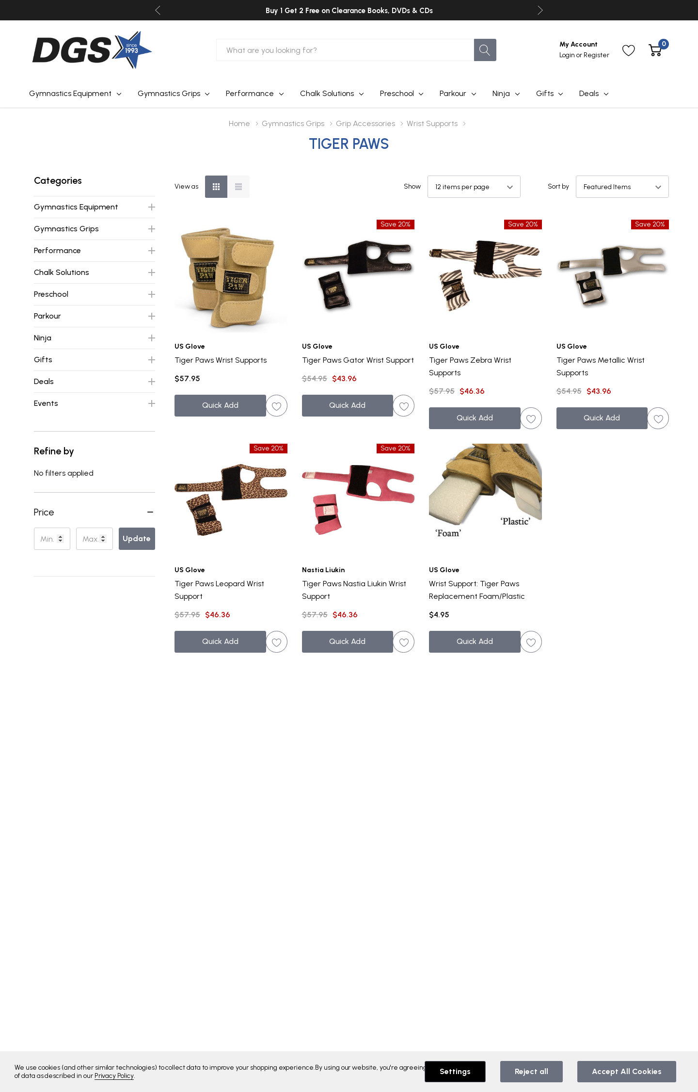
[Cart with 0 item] (655, 50)
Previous (158, 10)
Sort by (558, 186)
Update (137, 538)
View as (186, 186)
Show (412, 186)
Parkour (453, 93)
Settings (455, 1071)
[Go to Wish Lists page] (628, 50)
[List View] (238, 187)
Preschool (397, 93)
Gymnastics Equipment (70, 93)
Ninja (501, 93)
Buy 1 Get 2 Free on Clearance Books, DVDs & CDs (349, 10)
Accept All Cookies (627, 1071)
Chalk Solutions (327, 93)
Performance (250, 93)
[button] (94, 512)
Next (540, 10)
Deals (589, 93)
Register (596, 55)
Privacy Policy (114, 1076)
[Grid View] (216, 187)
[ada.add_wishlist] (276, 406)
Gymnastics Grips (169, 93)
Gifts (545, 93)
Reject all (531, 1071)
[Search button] (485, 50)
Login (567, 55)
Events (46, 403)
